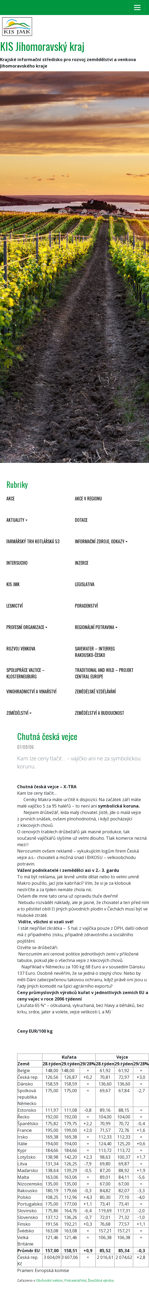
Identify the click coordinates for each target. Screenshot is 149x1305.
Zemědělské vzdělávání (95, 691)
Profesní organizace (25, 627)
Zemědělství (17, 713)
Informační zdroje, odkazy (99, 541)
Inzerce (81, 563)
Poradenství (86, 606)
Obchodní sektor (49, 1280)
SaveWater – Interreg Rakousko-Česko (95, 651)
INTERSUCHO (17, 563)
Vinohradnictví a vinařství (31, 691)
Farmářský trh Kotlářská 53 (32, 541)
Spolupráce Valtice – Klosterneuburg (25, 673)
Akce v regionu (88, 498)
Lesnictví (14, 606)
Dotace (81, 520)
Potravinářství (75, 1280)
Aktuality (15, 520)
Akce (10, 498)
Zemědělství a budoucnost (99, 713)
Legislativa (84, 584)
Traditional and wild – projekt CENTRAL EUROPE (104, 673)
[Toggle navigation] (137, 7)
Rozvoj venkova (20, 648)
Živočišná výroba (101, 1280)
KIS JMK (13, 584)
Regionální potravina (94, 627)
